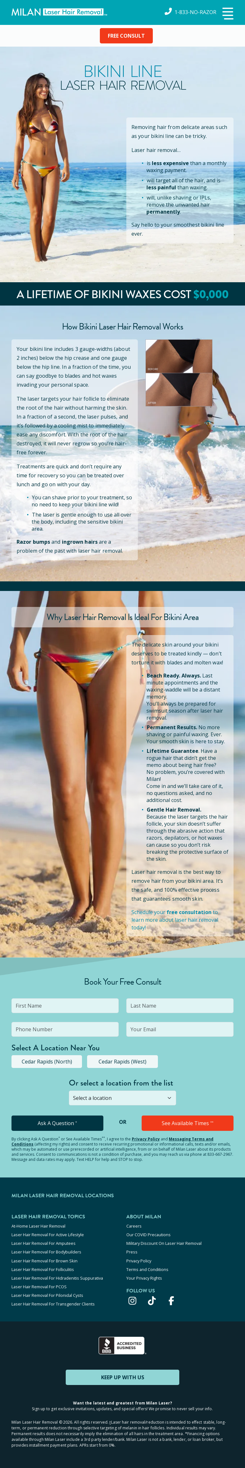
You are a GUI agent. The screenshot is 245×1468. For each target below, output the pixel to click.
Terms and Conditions (147, 1269)
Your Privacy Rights (144, 1278)
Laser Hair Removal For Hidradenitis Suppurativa (57, 1278)
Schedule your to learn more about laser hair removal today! (174, 920)
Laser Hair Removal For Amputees (43, 1243)
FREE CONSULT (126, 35)
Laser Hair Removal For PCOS (39, 1286)
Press (131, 1252)
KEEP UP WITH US (122, 1376)
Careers (134, 1226)
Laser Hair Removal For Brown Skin (44, 1260)
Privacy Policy (146, 1139)
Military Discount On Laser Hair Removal (164, 1243)
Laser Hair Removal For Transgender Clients (53, 1303)
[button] (227, 14)
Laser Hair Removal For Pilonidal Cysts (47, 1295)
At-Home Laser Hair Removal (38, 1226)
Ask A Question (57, 1123)
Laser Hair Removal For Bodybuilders (46, 1252)
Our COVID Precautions (148, 1234)
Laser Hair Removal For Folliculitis (42, 1269)
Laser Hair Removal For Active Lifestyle (47, 1234)
